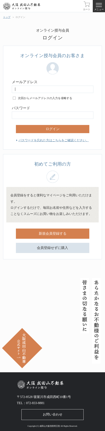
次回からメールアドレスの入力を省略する (45, 98)
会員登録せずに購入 (52, 248)
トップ (6, 17)
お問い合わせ (52, 414)
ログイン (20, 17)
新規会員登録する (52, 233)
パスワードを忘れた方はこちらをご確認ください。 (54, 140)
